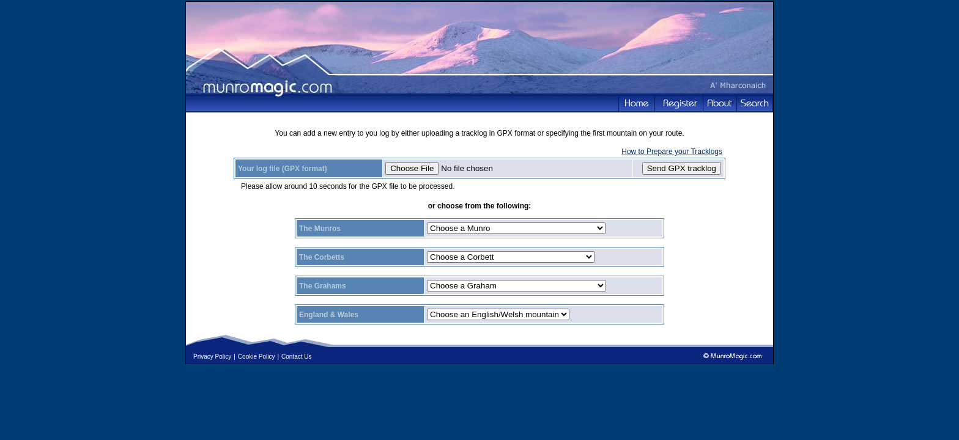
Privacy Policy (212, 356)
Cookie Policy (256, 356)
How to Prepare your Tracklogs (671, 151)
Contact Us (296, 356)
